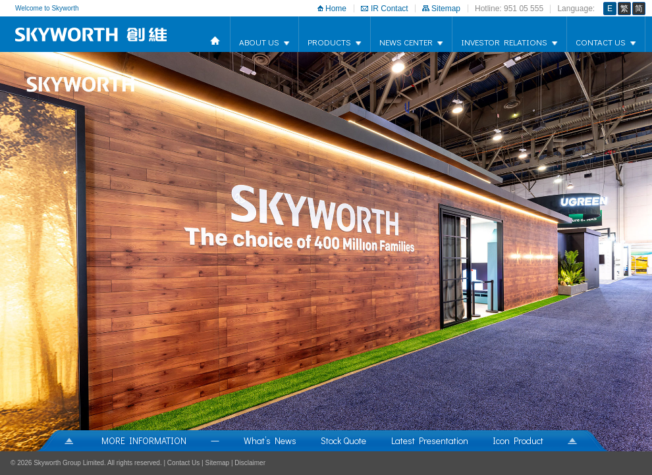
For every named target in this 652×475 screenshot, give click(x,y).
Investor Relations (504, 41)
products (329, 41)
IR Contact (389, 8)
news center (406, 41)
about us (259, 41)
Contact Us (601, 41)
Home (335, 8)
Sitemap (445, 8)
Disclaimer (249, 462)
